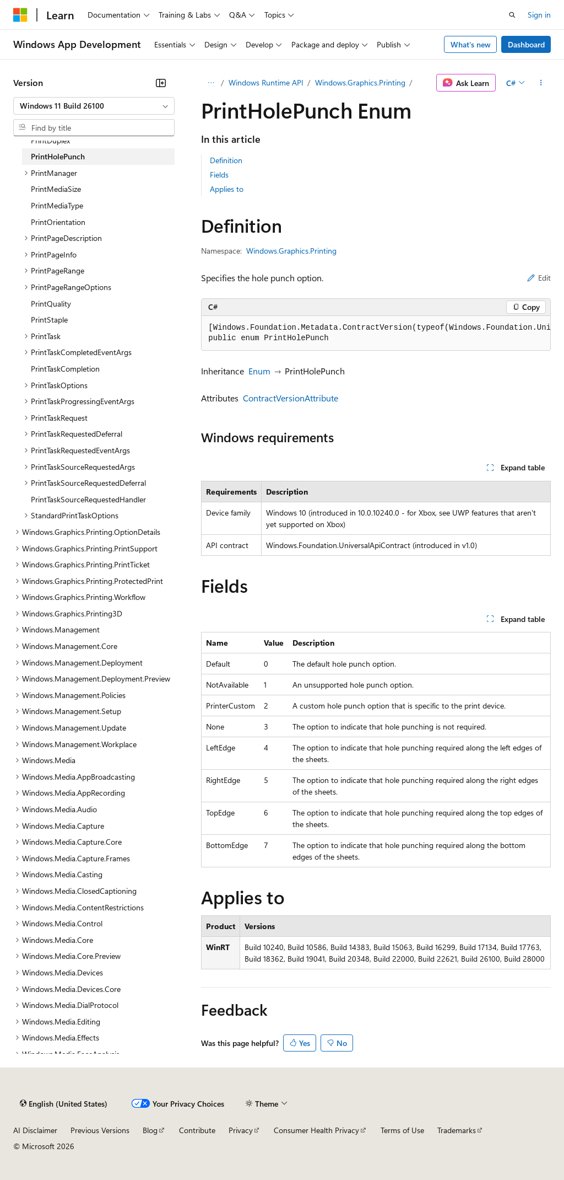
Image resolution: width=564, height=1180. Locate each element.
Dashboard (526, 44)
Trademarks (456, 1130)
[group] (376, 333)
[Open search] (512, 15)
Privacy (241, 1130)
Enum (259, 371)
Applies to (226, 189)
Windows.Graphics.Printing (360, 82)
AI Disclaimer (35, 1130)
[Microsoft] (20, 15)
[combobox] (94, 106)
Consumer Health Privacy (316, 1130)
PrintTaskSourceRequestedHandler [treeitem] (88, 499)
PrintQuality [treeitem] (51, 303)
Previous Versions (99, 1130)
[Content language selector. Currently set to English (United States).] (63, 1103)
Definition (226, 160)
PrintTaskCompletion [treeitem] (65, 368)
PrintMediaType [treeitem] (57, 205)
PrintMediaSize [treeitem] (56, 189)
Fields (219, 174)
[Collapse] (161, 83)
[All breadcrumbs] (210, 83)
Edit (539, 277)
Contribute (197, 1130)
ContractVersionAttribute (290, 398)
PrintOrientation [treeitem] (58, 222)
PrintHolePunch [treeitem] (58, 156)
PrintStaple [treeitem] (49, 319)
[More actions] (541, 83)
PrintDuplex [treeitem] (50, 140)
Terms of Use (402, 1130)
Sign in (539, 14)
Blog (150, 1130)
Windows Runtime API (266, 82)
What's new (471, 44)
